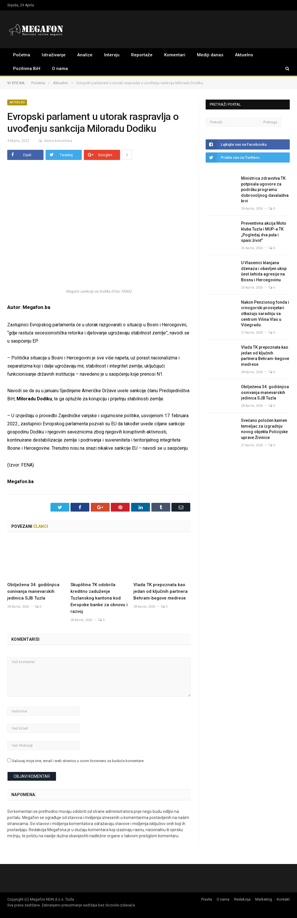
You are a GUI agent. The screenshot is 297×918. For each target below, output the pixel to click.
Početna (21, 54)
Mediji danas (210, 54)
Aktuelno (244, 54)
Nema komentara (53, 141)
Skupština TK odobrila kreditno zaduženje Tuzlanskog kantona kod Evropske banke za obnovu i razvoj (99, 598)
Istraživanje (54, 54)
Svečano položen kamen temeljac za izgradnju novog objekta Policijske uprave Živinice (264, 429)
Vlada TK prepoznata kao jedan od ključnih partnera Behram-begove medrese (160, 591)
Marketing (263, 899)
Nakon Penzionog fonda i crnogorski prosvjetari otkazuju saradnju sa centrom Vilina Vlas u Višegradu (265, 313)
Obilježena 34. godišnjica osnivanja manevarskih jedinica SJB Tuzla (33, 591)
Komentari (174, 54)
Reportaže (142, 54)
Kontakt (283, 899)
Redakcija (242, 899)
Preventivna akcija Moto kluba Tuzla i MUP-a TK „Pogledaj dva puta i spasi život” (263, 232)
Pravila (206, 899)
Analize (85, 54)
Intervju (111, 54)
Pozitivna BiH (26, 68)
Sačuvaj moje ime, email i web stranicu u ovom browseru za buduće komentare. (78, 761)
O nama (60, 68)
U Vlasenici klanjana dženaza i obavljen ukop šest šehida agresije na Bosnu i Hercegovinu (264, 271)
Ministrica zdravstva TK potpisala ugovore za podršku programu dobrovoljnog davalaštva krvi (265, 189)
